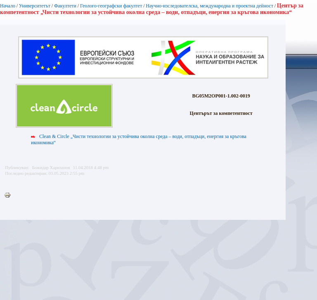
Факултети (65, 6)
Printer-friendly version (9, 195)
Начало (7, 6)
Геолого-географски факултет (111, 6)
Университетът (34, 6)
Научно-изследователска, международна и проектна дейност (209, 6)
